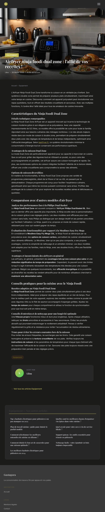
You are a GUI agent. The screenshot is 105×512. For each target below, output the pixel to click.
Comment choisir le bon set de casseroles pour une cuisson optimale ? (29, 443)
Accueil (14, 86)
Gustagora (10, 474)
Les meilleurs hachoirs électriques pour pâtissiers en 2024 (26, 451)
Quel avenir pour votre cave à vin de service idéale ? (74, 428)
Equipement (12, 55)
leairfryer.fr (43, 142)
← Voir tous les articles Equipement (26, 389)
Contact (7, 509)
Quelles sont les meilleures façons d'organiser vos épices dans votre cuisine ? (75, 420)
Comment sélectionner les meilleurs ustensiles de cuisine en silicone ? (25, 436)
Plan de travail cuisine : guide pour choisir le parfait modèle (29, 428)
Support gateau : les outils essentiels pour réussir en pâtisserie (73, 436)
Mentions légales (10, 504)
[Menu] (98, 4)
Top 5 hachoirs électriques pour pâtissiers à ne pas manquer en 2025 (29, 420)
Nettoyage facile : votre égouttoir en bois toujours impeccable (72, 443)
